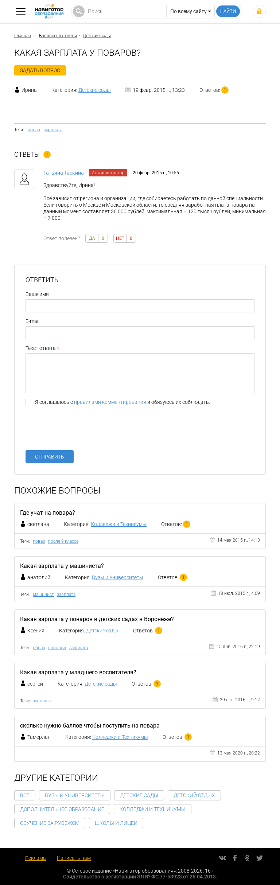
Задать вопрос (40, 70)
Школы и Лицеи (116, 823)
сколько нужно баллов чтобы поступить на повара (90, 725)
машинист (43, 594)
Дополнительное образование (62, 809)
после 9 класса (63, 541)
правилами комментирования (110, 402)
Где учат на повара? (47, 512)
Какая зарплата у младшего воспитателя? (78, 672)
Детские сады (97, 35)
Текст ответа (41, 348)
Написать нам (74, 858)
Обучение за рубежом (49, 823)
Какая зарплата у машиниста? (62, 565)
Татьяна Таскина (63, 173)
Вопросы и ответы (58, 35)
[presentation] (81, 430)
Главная (22, 35)
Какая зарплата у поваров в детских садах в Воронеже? (97, 619)
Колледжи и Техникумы (119, 524)
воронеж (57, 647)
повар (34, 129)
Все (25, 795)
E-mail (32, 321)
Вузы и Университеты (117, 577)
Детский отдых (194, 795)
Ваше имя (37, 294)
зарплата (53, 129)
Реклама (35, 858)
